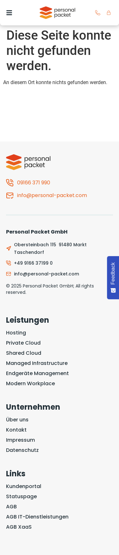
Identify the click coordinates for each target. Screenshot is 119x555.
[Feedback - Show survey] (113, 277)
